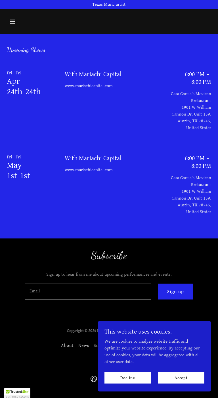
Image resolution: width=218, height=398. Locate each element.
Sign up (175, 291)
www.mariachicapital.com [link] (89, 86)
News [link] (83, 345)
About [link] (67, 345)
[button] (22, 21)
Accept (181, 377)
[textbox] (88, 291)
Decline (127, 377)
